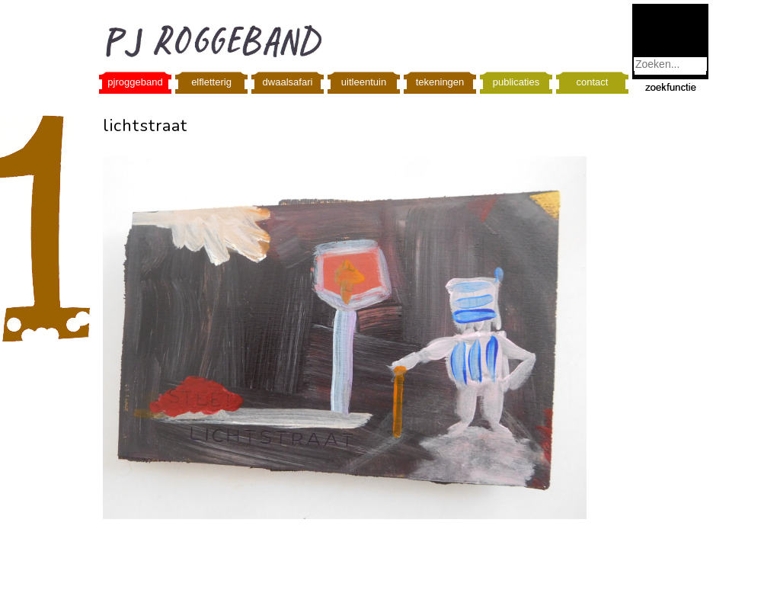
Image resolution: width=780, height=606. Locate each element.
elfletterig (211, 82)
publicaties (516, 82)
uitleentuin (363, 82)
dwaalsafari (288, 82)
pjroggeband (134, 82)
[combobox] (670, 64)
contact (593, 82)
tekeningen (440, 82)
